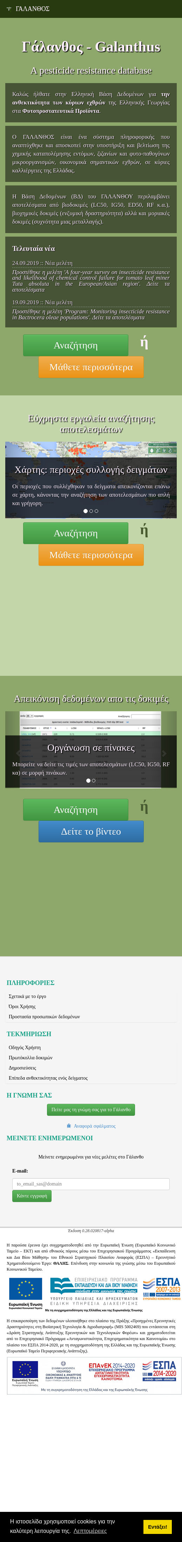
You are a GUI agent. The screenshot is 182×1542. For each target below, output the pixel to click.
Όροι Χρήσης (22, 1006)
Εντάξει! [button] (157, 1527)
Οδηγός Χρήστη (25, 1047)
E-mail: (20, 1171)
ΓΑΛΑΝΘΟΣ (27, 8)
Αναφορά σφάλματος (93, 1125)
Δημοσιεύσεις (22, 1068)
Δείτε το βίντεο (91, 831)
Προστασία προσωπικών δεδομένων (44, 1016)
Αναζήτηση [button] (76, 345)
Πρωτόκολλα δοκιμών (31, 1057)
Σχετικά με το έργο (27, 996)
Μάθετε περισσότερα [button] (91, 366)
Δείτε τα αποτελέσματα (118, 317)
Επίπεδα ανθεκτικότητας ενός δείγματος (48, 1078)
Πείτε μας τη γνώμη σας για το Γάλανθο (91, 1109)
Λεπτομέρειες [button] (90, 1531)
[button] (32, 1196)
